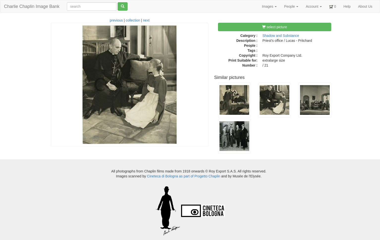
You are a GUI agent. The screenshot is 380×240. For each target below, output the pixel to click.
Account (314, 6)
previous (116, 20)
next (146, 20)
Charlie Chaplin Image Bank (31, 6)
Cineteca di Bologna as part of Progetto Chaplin (183, 176)
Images (269, 6)
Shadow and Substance (281, 36)
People (291, 6)
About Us (365, 6)
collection (133, 20)
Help (347, 6)
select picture (274, 27)
